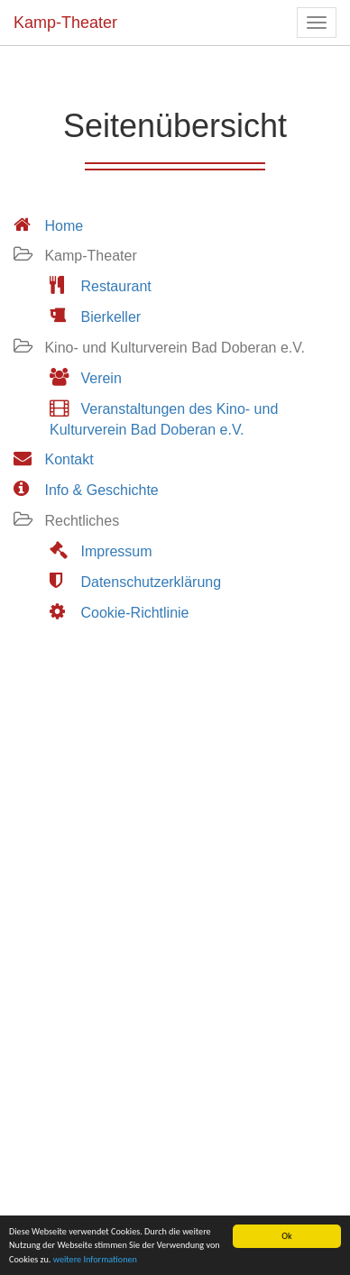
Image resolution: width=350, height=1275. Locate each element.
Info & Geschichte (101, 490)
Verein (100, 378)
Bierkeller (110, 317)
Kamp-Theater (65, 23)
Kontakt (68, 459)
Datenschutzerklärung (150, 582)
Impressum (116, 551)
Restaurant (115, 286)
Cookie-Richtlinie (134, 612)
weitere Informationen (95, 1259)
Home (63, 226)
